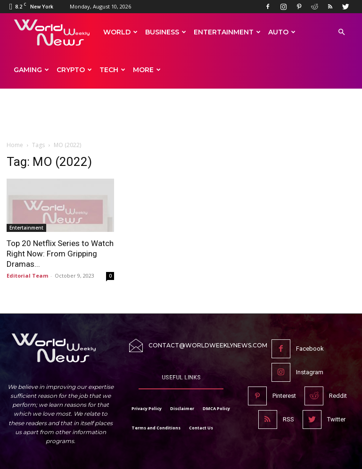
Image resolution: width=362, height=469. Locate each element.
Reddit (338, 395)
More (147, 70)
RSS (288, 419)
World (120, 32)
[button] (341, 32)
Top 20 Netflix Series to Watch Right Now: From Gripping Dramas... (60, 254)
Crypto (74, 70)
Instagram (309, 372)
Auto (282, 32)
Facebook (310, 348)
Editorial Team (27, 275)
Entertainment (227, 32)
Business (165, 32)
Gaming (31, 70)
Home (15, 145)
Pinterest (284, 395)
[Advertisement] (181, 119)
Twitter (336, 419)
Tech (112, 70)
